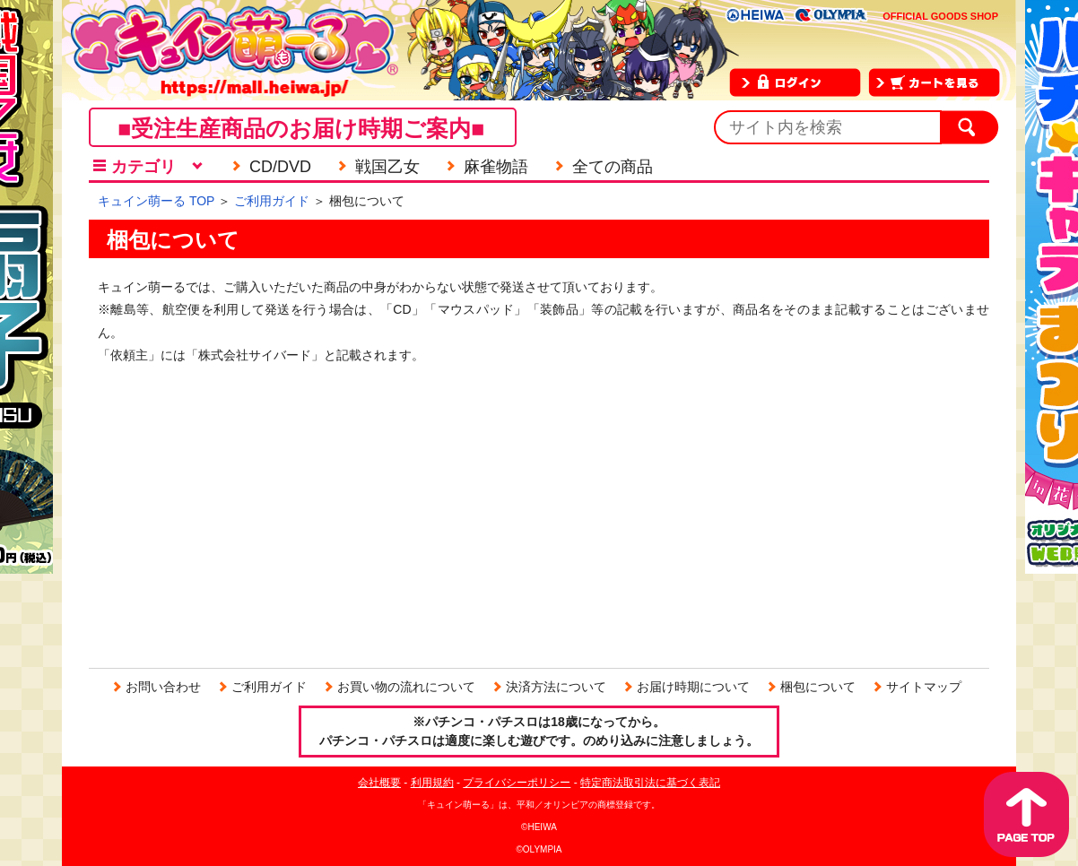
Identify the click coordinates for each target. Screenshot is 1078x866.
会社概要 (379, 782)
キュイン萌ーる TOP (156, 201)
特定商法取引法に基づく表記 (650, 782)
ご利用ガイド (271, 201)
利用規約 (432, 782)
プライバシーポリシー (516, 782)
